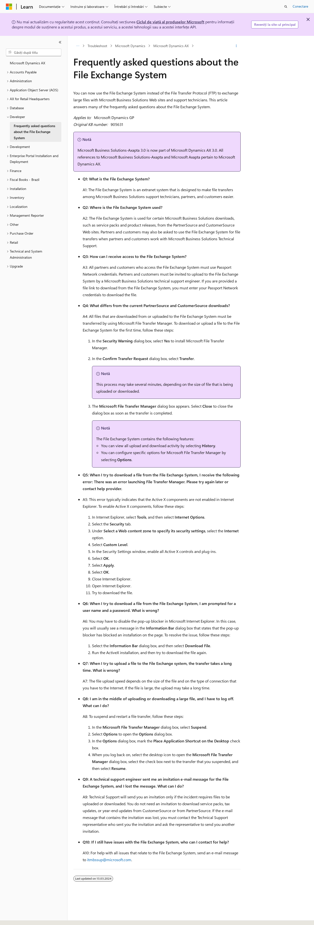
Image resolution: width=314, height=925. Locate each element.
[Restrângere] (60, 42)
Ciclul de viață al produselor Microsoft (170, 21)
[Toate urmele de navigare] (77, 46)
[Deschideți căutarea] (286, 6)
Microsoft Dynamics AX (171, 45)
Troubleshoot (97, 45)
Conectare (300, 6)
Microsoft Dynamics (130, 45)
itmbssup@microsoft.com (109, 859)
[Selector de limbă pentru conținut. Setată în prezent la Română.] (17, 917)
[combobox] (33, 52)
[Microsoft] (9, 6)
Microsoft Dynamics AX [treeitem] (27, 63)
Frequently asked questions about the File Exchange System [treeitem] (34, 131)
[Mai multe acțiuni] (236, 46)
